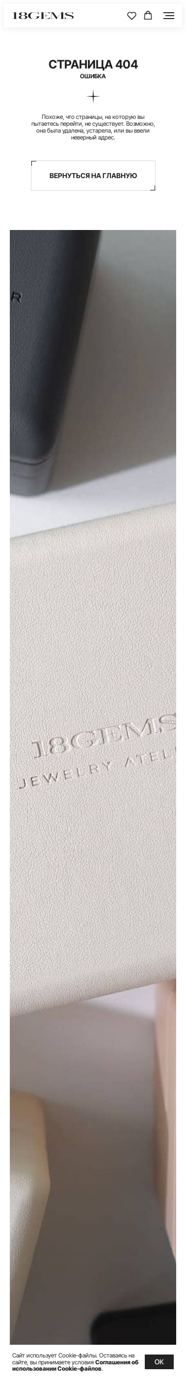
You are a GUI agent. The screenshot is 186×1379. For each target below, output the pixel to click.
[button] (131, 15)
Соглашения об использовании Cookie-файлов (75, 1365)
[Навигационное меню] (168, 15)
